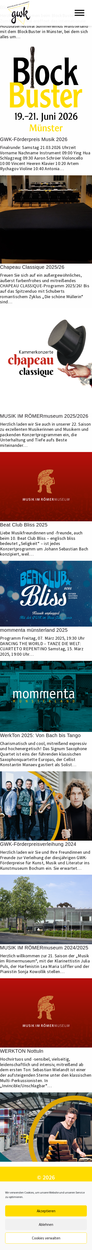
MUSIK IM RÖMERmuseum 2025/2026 (44, 416)
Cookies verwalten (46, 1238)
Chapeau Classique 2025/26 (32, 267)
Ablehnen (46, 1224)
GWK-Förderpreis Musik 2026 (33, 139)
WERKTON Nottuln (21, 1051)
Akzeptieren (46, 1211)
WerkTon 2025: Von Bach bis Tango (40, 735)
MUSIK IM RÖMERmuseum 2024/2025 (44, 947)
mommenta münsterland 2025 (34, 630)
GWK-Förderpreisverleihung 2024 (38, 844)
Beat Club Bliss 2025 (24, 524)
